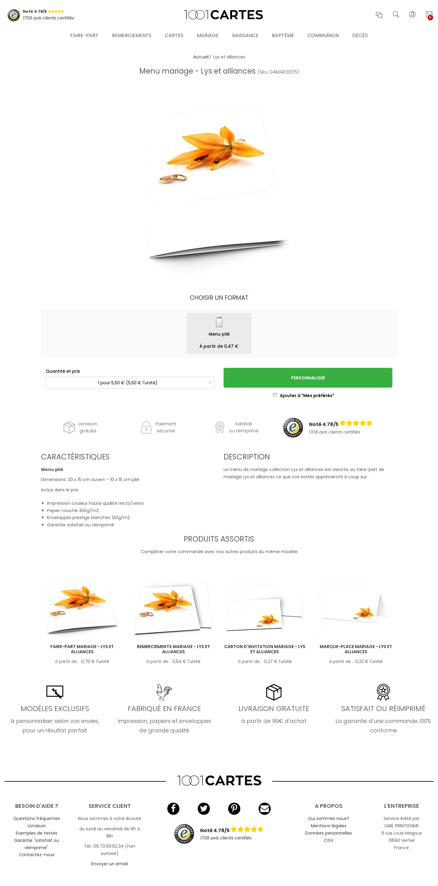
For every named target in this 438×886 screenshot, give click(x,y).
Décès (360, 34)
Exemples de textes (36, 833)
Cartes (174, 34)
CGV (328, 840)
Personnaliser (308, 378)
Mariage (208, 34)
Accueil (201, 57)
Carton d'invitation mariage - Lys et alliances (264, 649)
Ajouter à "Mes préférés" (303, 395)
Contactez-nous (36, 855)
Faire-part (84, 34)
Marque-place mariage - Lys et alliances (356, 649)
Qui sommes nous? (328, 818)
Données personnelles (328, 833)
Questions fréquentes (36, 818)
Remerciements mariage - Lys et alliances (173, 649)
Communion (323, 34)
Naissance (245, 34)
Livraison (37, 826)
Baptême (283, 34)
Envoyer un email (109, 864)
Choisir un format (219, 297)
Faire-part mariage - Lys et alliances (82, 649)
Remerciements (131, 34)
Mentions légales (328, 826)
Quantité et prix (63, 371)
